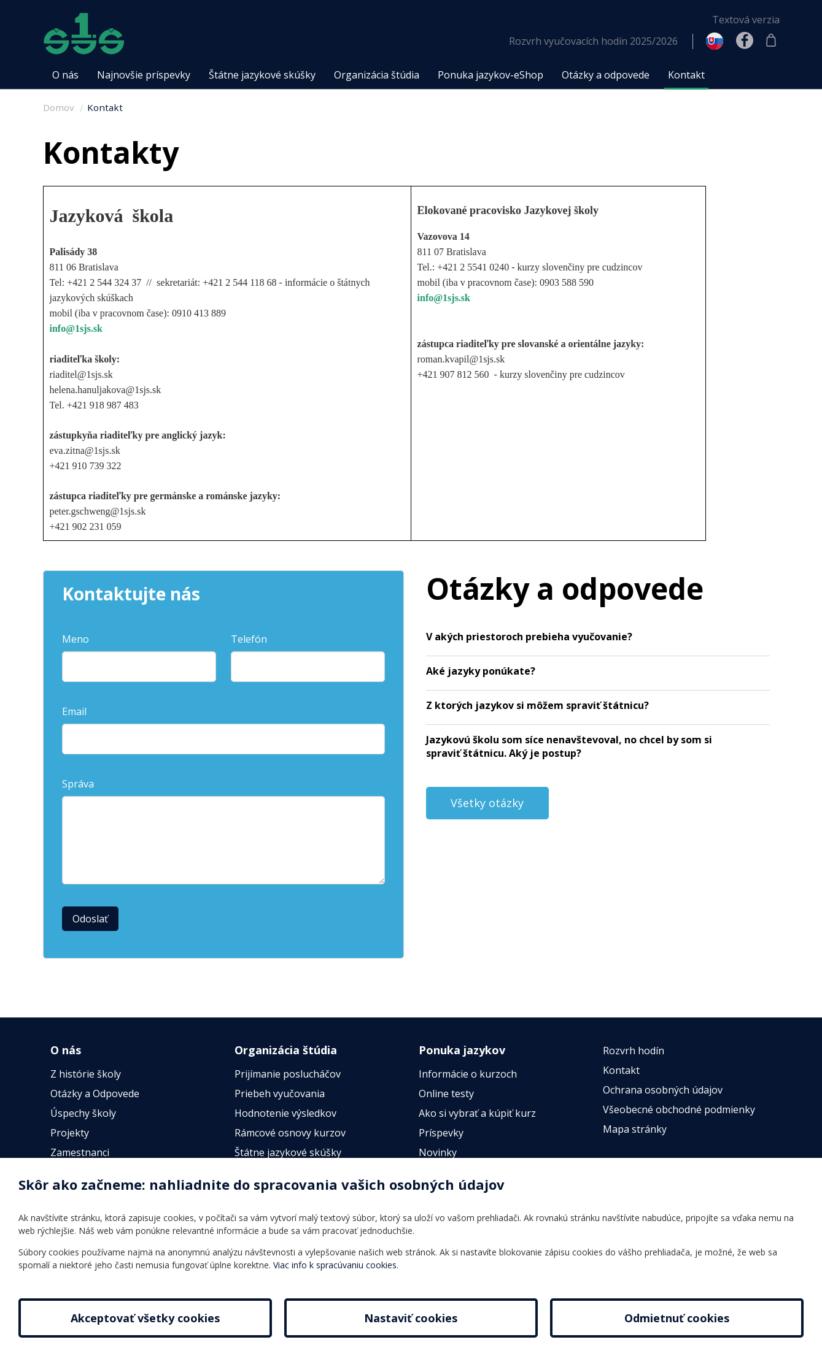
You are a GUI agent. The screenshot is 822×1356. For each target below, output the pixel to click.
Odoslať (90, 918)
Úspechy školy (83, 1113)
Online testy (446, 1093)
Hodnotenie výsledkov (285, 1113)
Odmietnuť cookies (676, 1318)
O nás (65, 1050)
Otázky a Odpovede (94, 1093)
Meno (75, 639)
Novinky (438, 1152)
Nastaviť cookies (410, 1318)
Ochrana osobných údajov (663, 1090)
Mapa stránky (635, 1129)
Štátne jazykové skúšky (288, 1152)
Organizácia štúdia (286, 1050)
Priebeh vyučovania (280, 1093)
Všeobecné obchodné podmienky (679, 1109)
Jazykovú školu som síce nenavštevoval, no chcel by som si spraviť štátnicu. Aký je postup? (569, 746)
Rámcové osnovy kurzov (290, 1133)
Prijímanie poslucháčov (288, 1074)
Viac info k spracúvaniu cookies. (335, 1265)
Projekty (69, 1133)
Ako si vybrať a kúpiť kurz (477, 1113)
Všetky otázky (487, 802)
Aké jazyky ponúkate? (480, 671)
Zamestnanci (79, 1152)
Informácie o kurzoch (468, 1074)
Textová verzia (746, 19)
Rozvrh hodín (633, 1050)
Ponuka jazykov (462, 1050)
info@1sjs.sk (76, 328)
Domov (58, 107)
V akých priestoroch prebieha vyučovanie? (529, 636)
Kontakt (105, 107)
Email (74, 711)
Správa (78, 784)
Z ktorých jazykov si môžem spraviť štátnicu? (537, 705)
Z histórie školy (85, 1074)
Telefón (249, 639)
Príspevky (441, 1133)
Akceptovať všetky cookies (145, 1318)
